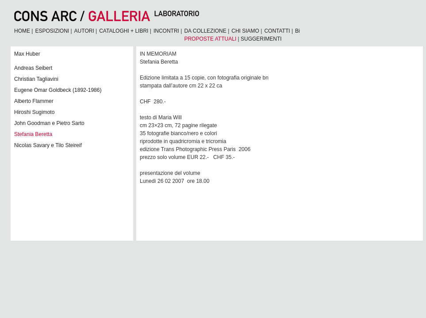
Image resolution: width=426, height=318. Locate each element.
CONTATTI (277, 31)
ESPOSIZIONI (52, 31)
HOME (22, 31)
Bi (297, 31)
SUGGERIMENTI (261, 39)
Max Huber (27, 54)
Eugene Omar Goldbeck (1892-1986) (57, 90)
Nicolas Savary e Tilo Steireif (48, 145)
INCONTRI (166, 31)
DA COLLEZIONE (205, 31)
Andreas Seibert (33, 68)
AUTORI (84, 31)
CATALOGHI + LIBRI (123, 31)
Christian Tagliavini (36, 79)
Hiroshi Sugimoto (34, 112)
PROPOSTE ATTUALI (210, 39)
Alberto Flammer (34, 101)
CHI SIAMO (245, 31)
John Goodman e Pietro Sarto (49, 123)
